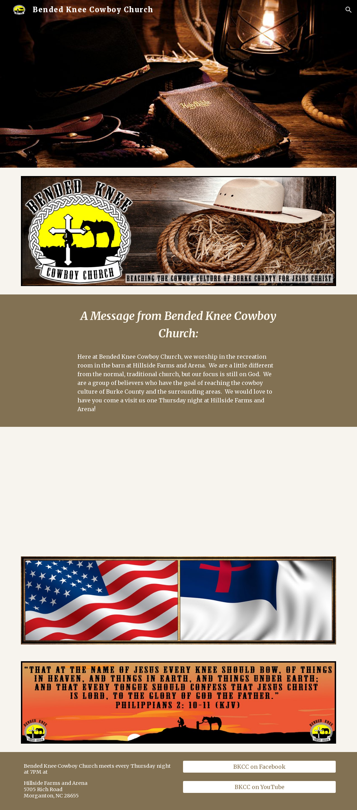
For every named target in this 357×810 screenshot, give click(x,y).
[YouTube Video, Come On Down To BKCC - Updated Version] (98, 487)
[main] (178, 325)
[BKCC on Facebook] (259, 766)
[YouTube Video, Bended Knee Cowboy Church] (259, 487)
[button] (348, 9)
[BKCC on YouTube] (259, 787)
